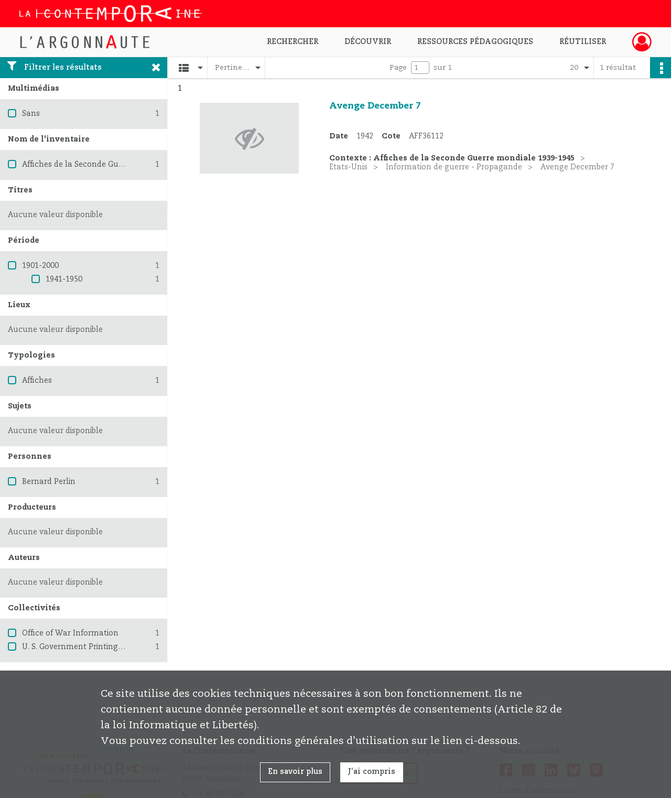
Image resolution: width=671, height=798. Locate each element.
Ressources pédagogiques (475, 42)
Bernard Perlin (48, 482)
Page (398, 67)
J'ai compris (371, 771)
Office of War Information (70, 633)
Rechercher (292, 42)
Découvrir (367, 42)
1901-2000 (40, 265)
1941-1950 (64, 279)
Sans (31, 113)
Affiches (37, 380)
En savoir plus (295, 771)
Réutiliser (582, 42)
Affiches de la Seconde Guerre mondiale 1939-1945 (116, 164)
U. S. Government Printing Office (82, 647)
